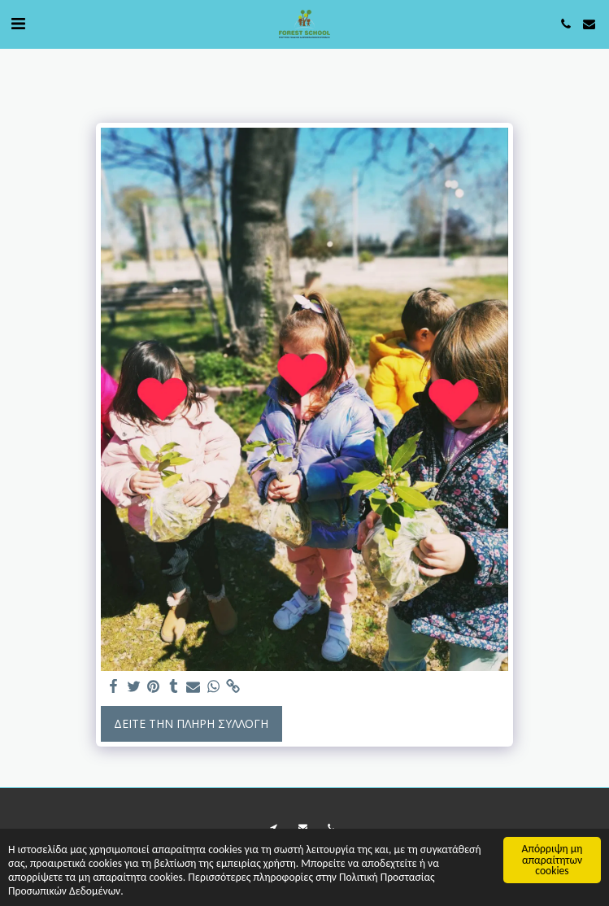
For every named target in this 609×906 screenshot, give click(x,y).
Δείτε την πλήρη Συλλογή (191, 723)
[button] (18, 23)
